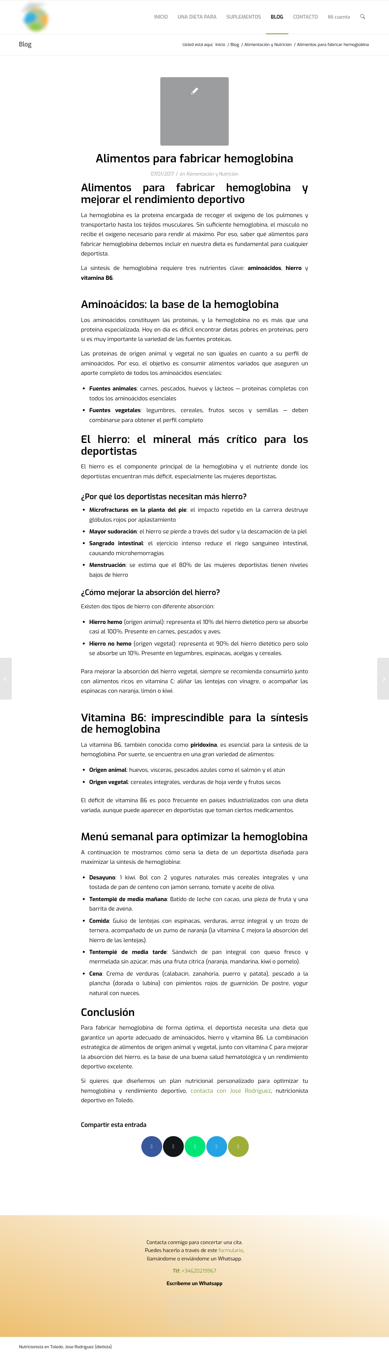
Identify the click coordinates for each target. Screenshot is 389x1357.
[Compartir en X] (173, 1146)
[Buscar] (362, 17)
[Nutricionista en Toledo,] (35, 17)
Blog (25, 44)
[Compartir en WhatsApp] (195, 1146)
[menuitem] (161, 17)
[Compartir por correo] (238, 1146)
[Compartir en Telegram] (216, 1146)
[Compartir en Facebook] (151, 1146)
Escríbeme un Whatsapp (194, 1283)
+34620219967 (199, 1271)
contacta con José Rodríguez (231, 1091)
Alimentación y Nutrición (212, 174)
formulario (230, 1250)
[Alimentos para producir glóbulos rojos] (6, 679)
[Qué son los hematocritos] (383, 679)
